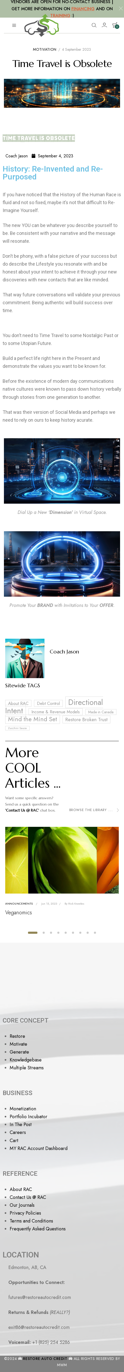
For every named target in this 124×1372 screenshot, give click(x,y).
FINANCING (83, 9)
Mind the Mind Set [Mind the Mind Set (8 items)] (32, 719)
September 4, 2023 (52, 156)
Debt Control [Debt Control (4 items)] (48, 703)
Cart (14, 1140)
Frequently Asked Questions (38, 1228)
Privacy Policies (25, 1213)
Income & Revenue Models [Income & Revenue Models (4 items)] (55, 712)
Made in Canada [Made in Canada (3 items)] (101, 712)
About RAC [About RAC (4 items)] (18, 703)
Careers (18, 1132)
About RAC (21, 1189)
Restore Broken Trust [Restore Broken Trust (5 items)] (86, 719)
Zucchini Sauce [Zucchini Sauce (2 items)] (17, 728)
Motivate (18, 1044)
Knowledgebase (26, 1059)
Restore (17, 1036)
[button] (32, 933)
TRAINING (60, 16)
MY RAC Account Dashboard (38, 1148)
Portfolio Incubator (28, 1116)
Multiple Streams (27, 1067)
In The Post (21, 1124)
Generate (19, 1052)
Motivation (45, 49)
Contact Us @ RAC (28, 1197)
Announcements (19, 903)
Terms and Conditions (31, 1221)
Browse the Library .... (94, 809)
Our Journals (22, 1205)
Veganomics (18, 912)
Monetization (23, 1108)
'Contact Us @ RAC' (22, 810)
